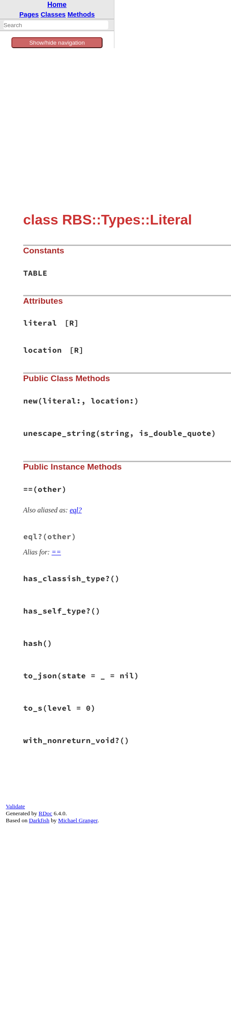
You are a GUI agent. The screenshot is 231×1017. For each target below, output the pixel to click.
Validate (15, 806)
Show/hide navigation (57, 42)
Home (57, 4)
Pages (29, 14)
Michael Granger (78, 820)
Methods (81, 14)
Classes (53, 14)
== (56, 552)
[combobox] (56, 25)
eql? (76, 510)
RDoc (45, 813)
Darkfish (39, 820)
